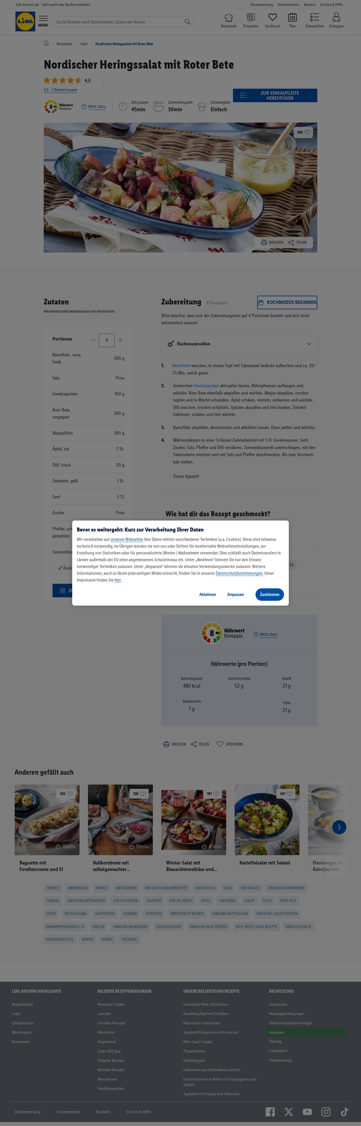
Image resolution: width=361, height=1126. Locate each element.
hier (118, 580)
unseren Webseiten (127, 539)
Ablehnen (207, 594)
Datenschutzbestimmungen (239, 573)
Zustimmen (269, 594)
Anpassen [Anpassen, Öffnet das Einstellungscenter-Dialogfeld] (235, 594)
